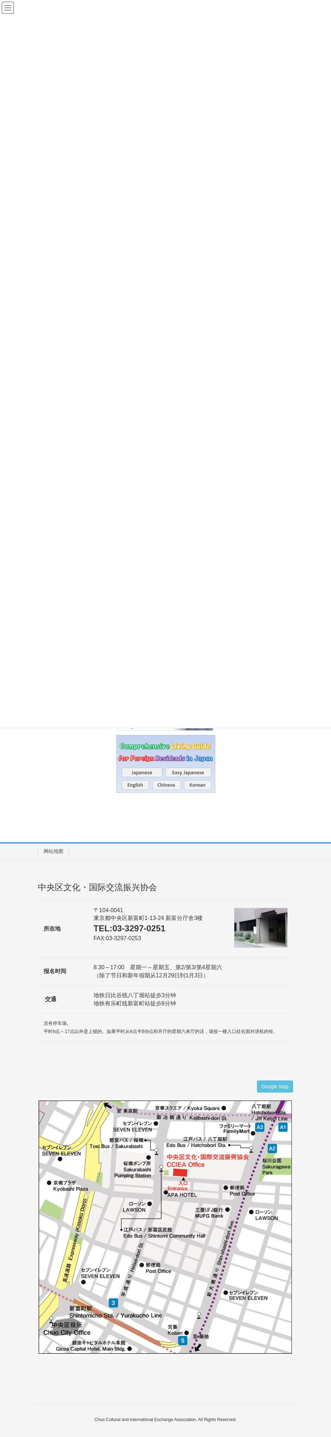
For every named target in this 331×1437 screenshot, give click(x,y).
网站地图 (53, 851)
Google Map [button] (275, 1086)
